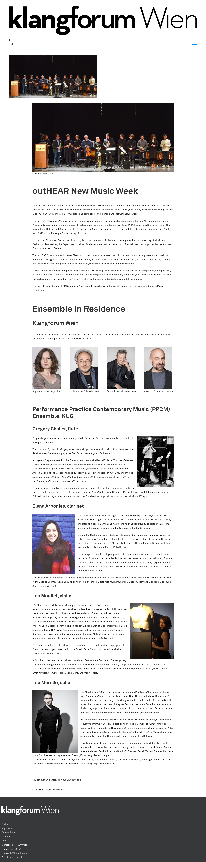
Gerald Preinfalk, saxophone (121, 391)
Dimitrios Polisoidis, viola (86, 391)
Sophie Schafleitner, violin (46, 391)
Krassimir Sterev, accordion (158, 391)
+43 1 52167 (15, 849)
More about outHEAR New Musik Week (57, 779)
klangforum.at (14, 857)
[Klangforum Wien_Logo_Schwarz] (103, 6)
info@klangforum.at (18, 853)
